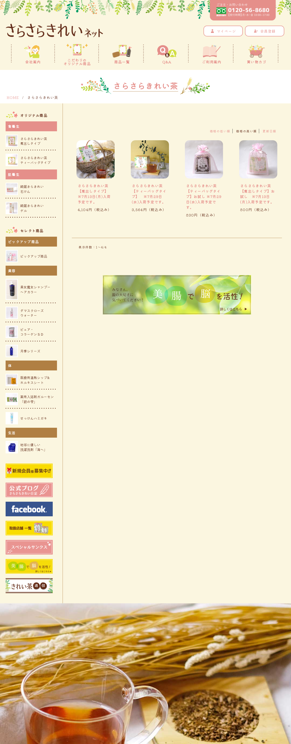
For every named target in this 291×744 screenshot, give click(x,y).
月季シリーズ (23, 351)
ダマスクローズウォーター (25, 313)
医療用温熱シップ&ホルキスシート (28, 380)
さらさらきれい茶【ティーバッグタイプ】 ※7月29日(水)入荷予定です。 (149, 194)
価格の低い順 (220, 131)
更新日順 (269, 131)
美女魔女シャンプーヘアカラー (28, 289)
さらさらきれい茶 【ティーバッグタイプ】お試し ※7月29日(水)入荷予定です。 (204, 196)
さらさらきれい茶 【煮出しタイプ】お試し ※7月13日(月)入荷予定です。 (257, 194)
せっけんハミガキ (26, 418)
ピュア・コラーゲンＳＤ (25, 332)
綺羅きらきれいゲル (25, 208)
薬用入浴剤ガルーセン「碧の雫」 (30, 399)
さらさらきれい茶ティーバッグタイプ (28, 160)
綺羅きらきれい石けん (25, 189)
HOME (13, 97)
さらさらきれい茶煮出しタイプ (26, 141)
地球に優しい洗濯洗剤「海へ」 (26, 447)
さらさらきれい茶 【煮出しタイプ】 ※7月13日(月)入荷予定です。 (94, 194)
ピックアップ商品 (26, 256)
